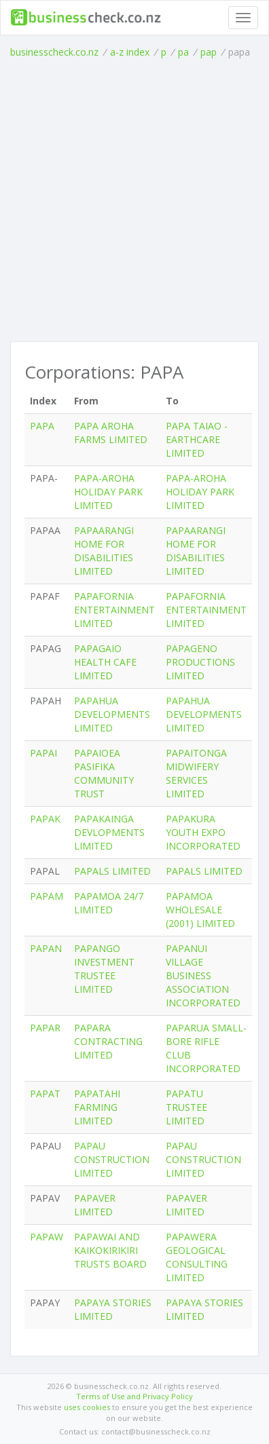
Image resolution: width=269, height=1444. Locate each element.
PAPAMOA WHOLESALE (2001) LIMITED (200, 910)
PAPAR (45, 1027)
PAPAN (46, 948)
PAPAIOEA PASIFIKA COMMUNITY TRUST (104, 773)
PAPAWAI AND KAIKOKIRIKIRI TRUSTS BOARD (110, 1250)
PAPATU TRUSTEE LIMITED (186, 1107)
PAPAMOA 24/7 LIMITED (108, 903)
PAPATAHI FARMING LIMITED (97, 1107)
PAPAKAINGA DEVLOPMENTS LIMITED (109, 832)
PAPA (42, 425)
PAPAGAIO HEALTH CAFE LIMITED (105, 662)
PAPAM (46, 896)
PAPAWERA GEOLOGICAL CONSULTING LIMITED (197, 1257)
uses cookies (87, 1407)
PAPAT (45, 1093)
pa (183, 51)
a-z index (129, 51)
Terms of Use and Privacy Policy (134, 1396)
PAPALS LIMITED (112, 870)
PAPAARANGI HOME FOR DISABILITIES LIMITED (104, 550)
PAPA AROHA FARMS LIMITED (110, 432)
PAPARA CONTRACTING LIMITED (108, 1041)
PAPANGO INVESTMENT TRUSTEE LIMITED (104, 968)
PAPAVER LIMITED (94, 1205)
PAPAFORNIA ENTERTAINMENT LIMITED (114, 610)
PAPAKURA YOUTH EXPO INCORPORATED (203, 832)
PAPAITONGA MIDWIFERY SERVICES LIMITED (196, 773)
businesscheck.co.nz (54, 51)
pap (208, 51)
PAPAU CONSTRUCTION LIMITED (111, 1159)
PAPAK (45, 818)
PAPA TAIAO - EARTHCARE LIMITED (197, 439)
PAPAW (46, 1236)
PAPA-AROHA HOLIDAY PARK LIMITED (108, 492)
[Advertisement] (134, 200)
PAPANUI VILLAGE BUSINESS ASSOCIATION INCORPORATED (203, 975)
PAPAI (43, 752)
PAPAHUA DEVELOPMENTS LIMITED (112, 714)
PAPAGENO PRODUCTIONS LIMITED (200, 662)
